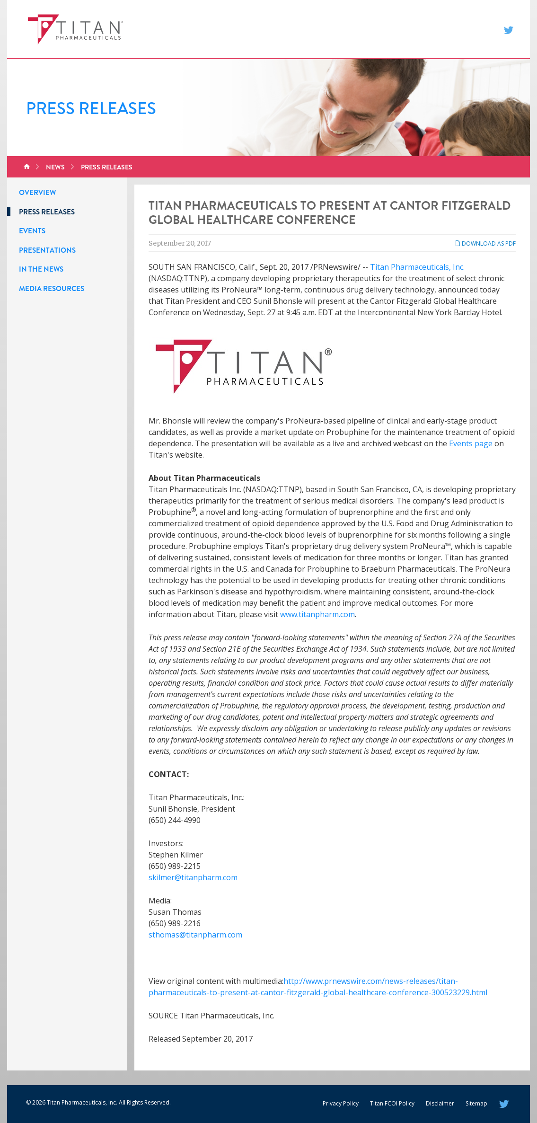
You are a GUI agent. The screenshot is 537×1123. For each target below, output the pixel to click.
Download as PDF (485, 243)
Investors (392, 29)
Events (32, 231)
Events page (471, 443)
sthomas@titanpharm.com (195, 934)
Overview (37, 192)
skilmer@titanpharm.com (193, 877)
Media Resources (51, 288)
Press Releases (106, 167)
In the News (41, 269)
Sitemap (476, 1103)
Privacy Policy (341, 1103)
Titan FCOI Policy (392, 1103)
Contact (438, 29)
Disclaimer (440, 1103)
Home (27, 167)
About (323, 29)
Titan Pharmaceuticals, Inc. (417, 267)
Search (478, 29)
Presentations (47, 250)
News (354, 29)
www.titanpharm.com (317, 614)
